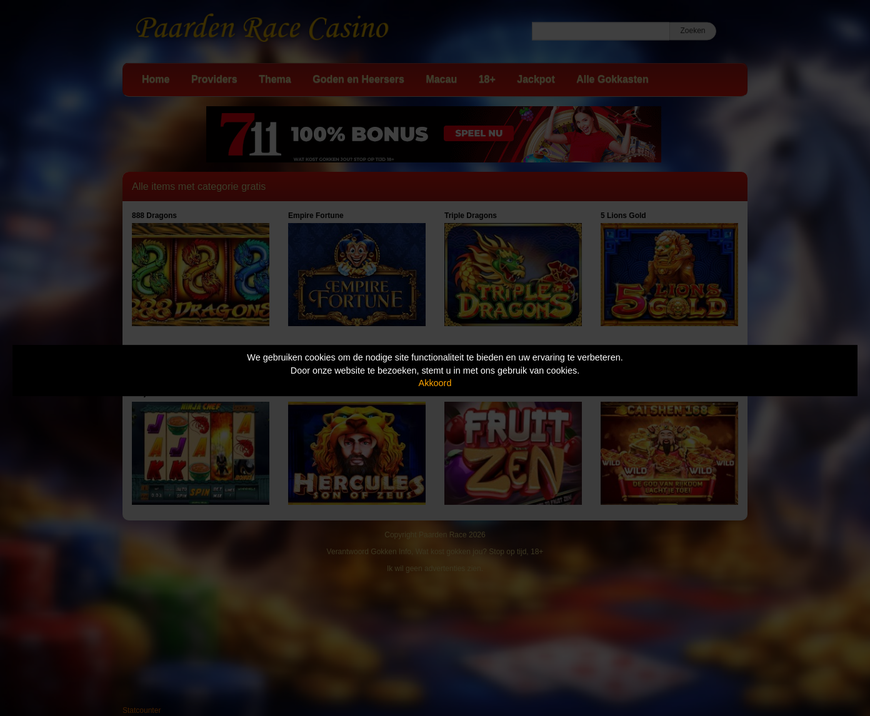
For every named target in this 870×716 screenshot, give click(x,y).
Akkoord (435, 383)
